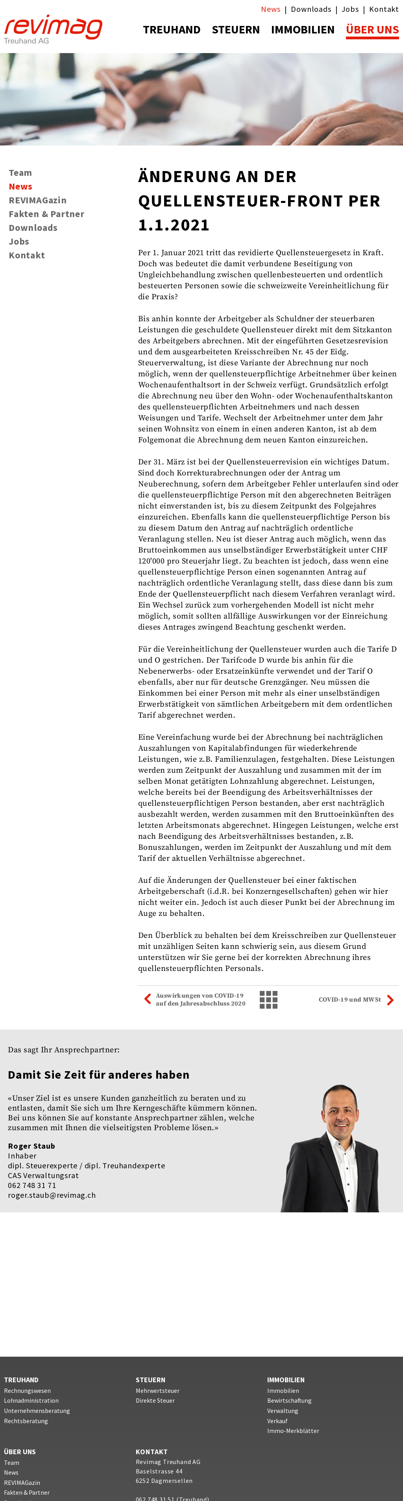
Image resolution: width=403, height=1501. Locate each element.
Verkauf (277, 1421)
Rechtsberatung (26, 1421)
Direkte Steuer (155, 1400)
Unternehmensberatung (37, 1410)
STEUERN (236, 29)
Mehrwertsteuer (157, 1390)
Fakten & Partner (47, 214)
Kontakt (384, 9)
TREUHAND (172, 29)
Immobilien (283, 1390)
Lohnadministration (31, 1400)
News (270, 9)
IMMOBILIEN (303, 29)
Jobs (350, 9)
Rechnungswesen (27, 1390)
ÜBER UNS (372, 29)
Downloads (311, 9)
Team (20, 173)
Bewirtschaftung (289, 1400)
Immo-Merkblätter (293, 1431)
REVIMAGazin (38, 200)
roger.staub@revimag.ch (52, 1195)
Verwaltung (282, 1410)
